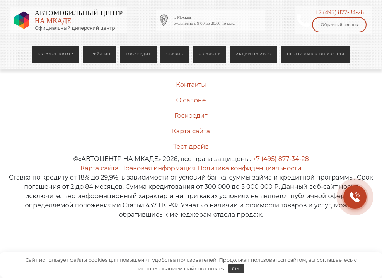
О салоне (209, 54)
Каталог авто (54, 54)
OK (236, 268)
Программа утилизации (315, 54)
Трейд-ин (100, 54)
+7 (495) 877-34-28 (339, 12)
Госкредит (138, 54)
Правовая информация (158, 168)
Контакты (191, 84)
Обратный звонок (339, 24)
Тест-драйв (191, 146)
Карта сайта (191, 131)
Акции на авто (253, 54)
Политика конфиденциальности (249, 168)
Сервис (174, 54)
